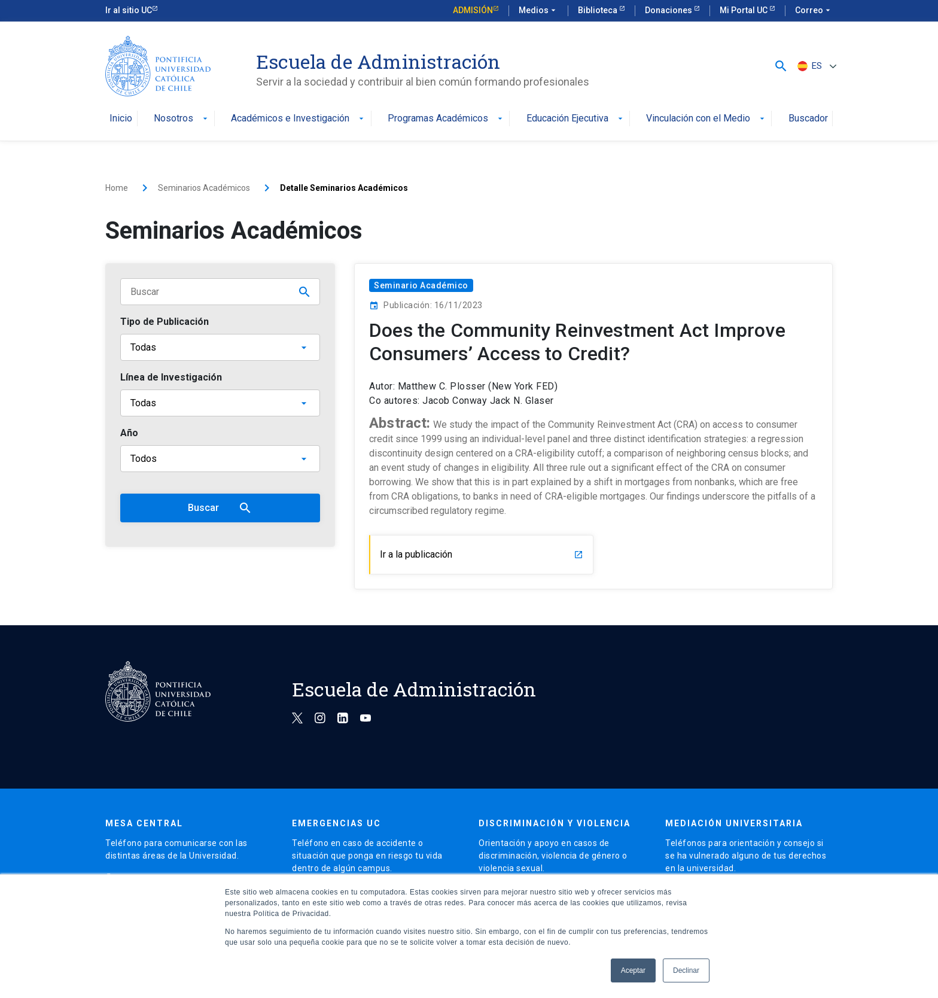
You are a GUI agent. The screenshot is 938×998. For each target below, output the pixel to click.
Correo (814, 10)
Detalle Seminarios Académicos (344, 188)
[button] (780, 66)
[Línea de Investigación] (220, 403)
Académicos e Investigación (298, 119)
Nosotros (182, 119)
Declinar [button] (686, 970)
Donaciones (669, 10)
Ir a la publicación (481, 554)
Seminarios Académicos (204, 188)
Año (129, 433)
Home (116, 188)
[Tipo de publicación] (220, 347)
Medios (538, 10)
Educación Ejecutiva (575, 119)
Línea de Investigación (171, 377)
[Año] (220, 458)
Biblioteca (598, 10)
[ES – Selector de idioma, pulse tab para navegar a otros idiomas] (815, 66)
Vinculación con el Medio (706, 119)
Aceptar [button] (633, 970)
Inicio (120, 119)
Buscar (220, 508)
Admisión (473, 10)
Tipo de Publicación (164, 321)
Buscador (808, 119)
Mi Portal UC (744, 10)
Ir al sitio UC (128, 10)
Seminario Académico (421, 285)
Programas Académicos (446, 119)
